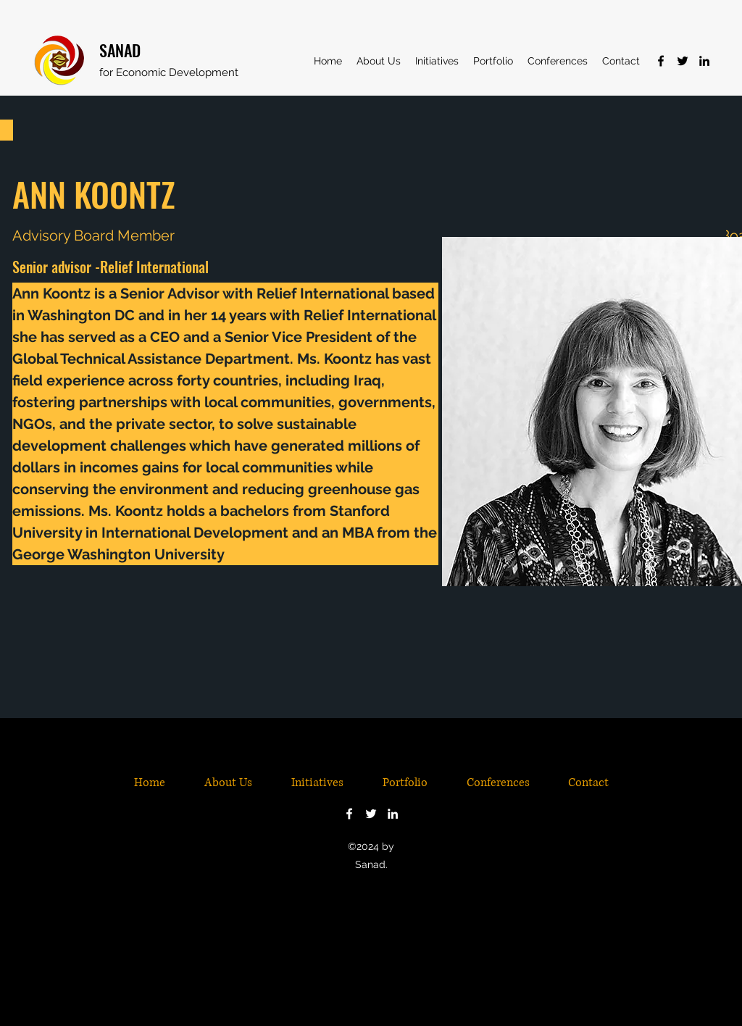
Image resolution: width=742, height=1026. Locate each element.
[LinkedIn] (704, 61)
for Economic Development (168, 72)
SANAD (120, 50)
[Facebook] (661, 61)
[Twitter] (682, 61)
